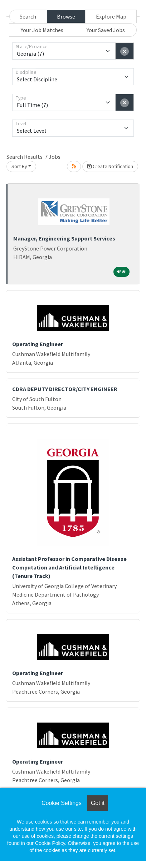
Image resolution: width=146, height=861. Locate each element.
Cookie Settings (62, 803)
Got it (97, 803)
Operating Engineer (37, 344)
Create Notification (110, 166)
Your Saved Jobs (106, 30)
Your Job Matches (42, 30)
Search (28, 16)
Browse (66, 16)
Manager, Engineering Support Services (64, 238)
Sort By (19, 166)
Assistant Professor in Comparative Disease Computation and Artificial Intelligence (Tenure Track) (69, 567)
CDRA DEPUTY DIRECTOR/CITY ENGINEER (64, 388)
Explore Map (111, 16)
